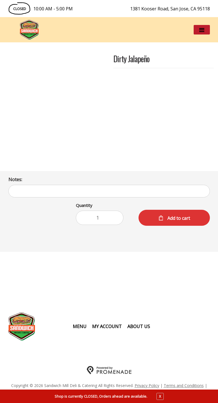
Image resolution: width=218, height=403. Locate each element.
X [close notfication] (160, 396)
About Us (138, 326)
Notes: (15, 179)
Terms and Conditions (184, 385)
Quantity (84, 205)
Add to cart (178, 218)
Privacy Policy (147, 385)
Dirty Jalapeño (131, 59)
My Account (107, 326)
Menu (79, 326)
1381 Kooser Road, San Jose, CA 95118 (170, 9)
